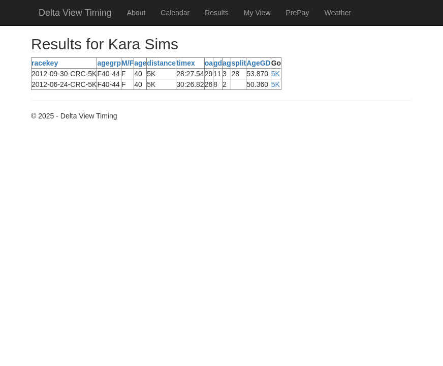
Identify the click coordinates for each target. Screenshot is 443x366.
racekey (44, 63)
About (136, 13)
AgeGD (258, 63)
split (238, 63)
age (140, 63)
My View (257, 13)
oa (209, 63)
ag (227, 63)
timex (185, 63)
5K (275, 74)
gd (217, 63)
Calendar (175, 13)
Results (217, 13)
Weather (337, 13)
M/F (127, 63)
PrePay (297, 13)
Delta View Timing (75, 13)
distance (161, 63)
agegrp (109, 63)
